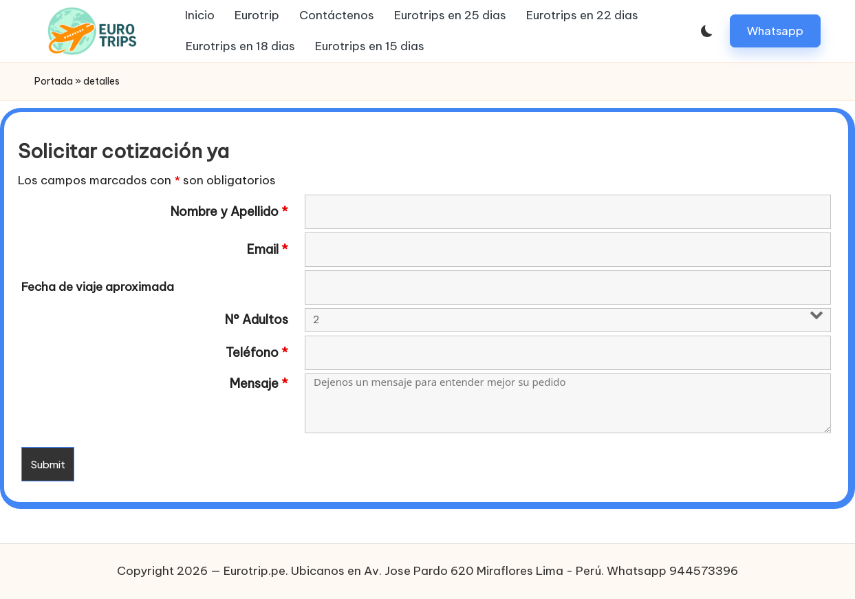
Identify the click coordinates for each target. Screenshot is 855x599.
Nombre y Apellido (229, 212)
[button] (775, 30)
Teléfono (257, 353)
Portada (53, 81)
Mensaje (259, 384)
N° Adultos (256, 320)
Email (267, 250)
